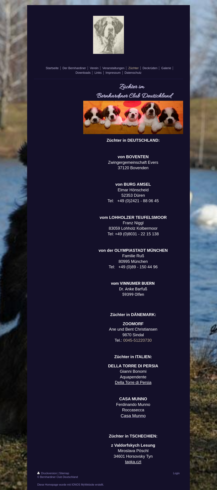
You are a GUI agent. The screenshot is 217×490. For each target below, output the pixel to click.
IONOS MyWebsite (83, 484)
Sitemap (64, 473)
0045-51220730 (137, 340)
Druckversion (47, 473)
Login (176, 473)
